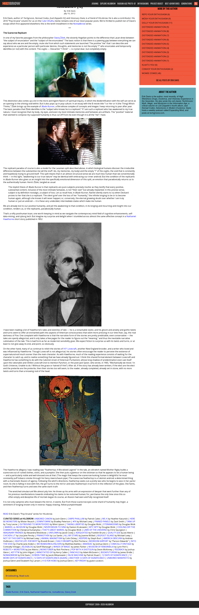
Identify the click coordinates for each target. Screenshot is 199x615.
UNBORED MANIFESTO (118, 558)
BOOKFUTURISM (109, 552)
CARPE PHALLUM (76, 518)
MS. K (104, 518)
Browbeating (12, 575)
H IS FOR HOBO (49, 560)
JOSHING (95, 3)
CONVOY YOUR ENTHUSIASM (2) (157, 69)
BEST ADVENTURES (172, 3)
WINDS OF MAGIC (61, 546)
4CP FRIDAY (80, 560)
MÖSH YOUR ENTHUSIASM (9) (156, 18)
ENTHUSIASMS (143, 3)
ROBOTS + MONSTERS (14, 549)
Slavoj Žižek (59, 37)
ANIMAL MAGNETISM (51, 538)
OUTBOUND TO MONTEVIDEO (34, 524)
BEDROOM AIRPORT (99, 541)
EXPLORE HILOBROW (108, 3)
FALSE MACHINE (75, 555)
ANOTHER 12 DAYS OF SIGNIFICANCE (87, 558)
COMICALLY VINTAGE (121, 544)
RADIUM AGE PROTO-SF (126, 3)
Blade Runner (48, 106)
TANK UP (130, 521)
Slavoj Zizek (70, 592)
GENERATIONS (186, 3)
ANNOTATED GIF (44, 552)
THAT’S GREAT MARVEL (53, 529)
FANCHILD (75, 552)
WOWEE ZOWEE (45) (151, 73)
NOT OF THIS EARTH (13, 538)
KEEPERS (83, 538)
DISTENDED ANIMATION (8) (155, 31)
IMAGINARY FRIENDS (13, 532)
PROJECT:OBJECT (156, 3)
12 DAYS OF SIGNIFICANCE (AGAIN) (50, 558)
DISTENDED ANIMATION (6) (155, 39)
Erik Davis (24, 592)
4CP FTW (15, 552)
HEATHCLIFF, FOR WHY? (26, 541)
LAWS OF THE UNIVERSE (95, 529)
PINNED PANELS (102, 521)
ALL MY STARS (71, 535)
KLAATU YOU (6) (149, 64)
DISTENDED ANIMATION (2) (155, 56)
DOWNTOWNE (43, 521)
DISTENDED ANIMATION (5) (155, 43)
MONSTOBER (46, 549)
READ (5, 513)
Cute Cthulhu (48, 20)
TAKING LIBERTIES (75, 524)
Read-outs (24, 575)
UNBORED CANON (43, 518)
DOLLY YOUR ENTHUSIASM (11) (157, 22)
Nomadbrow (79, 23)
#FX (74, 521)
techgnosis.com (157, 112)
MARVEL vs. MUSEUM (15, 527)
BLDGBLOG (27, 546)
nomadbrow (58, 592)
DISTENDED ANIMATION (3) (155, 52)
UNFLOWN (53, 532)
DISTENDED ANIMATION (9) (155, 27)
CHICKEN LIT (9, 535)
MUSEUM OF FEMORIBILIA (101, 546)
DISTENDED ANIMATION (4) (155, 48)
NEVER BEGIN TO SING (55, 527)
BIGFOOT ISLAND (105, 535)
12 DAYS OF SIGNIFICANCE (114, 555)
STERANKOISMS (111, 524)
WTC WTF (93, 527)
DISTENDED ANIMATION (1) (155, 60)
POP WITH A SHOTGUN (82, 549)
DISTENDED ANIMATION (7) (155, 35)
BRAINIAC (87, 544)
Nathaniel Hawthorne (40, 592)
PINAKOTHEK (43, 535)
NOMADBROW (10, 555)
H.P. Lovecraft (70, 348)
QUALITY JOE (114, 532)
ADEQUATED (82, 532)
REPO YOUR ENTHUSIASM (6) (156, 14)
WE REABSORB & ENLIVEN (49, 544)
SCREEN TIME (38, 555)
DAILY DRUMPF (63, 541)
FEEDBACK (119, 549)
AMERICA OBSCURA (112, 538)
